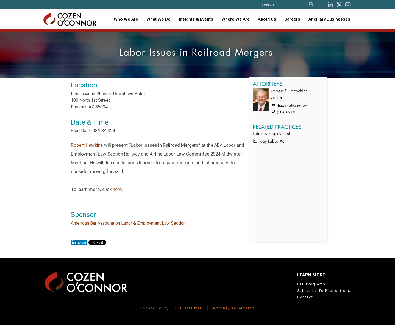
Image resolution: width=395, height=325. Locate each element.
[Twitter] (339, 5)
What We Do (158, 19)
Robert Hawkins (87, 145)
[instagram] (347, 5)
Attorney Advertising (234, 308)
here (117, 189)
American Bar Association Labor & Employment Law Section (128, 223)
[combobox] (196, 19)
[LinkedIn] (330, 5)
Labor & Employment (271, 134)
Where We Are (235, 19)
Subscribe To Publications (323, 291)
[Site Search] (288, 4)
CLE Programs (311, 284)
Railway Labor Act (269, 142)
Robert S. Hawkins (289, 91)
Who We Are (126, 19)
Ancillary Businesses (329, 19)
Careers (292, 19)
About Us (267, 19)
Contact (305, 297)
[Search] (311, 4)
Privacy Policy (154, 308)
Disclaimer (191, 308)
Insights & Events (196, 19)
